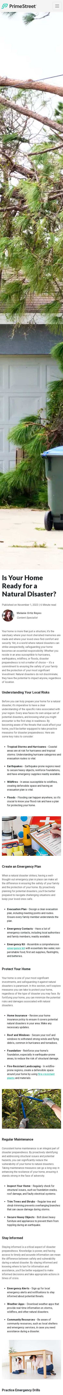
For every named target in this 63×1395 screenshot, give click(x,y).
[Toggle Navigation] (57, 6)
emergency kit (16, 948)
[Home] (19, 6)
